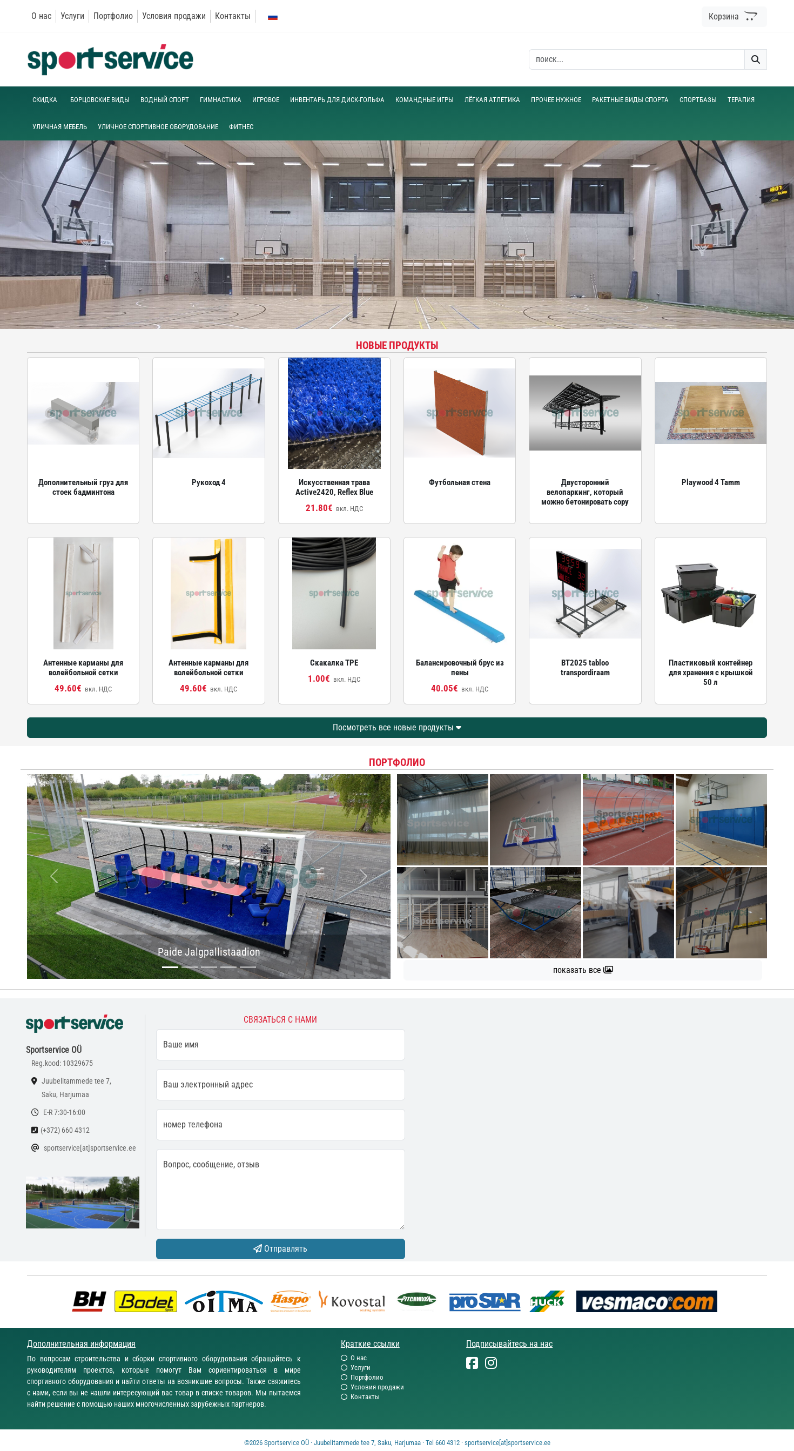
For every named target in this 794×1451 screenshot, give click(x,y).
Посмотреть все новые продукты (397, 727)
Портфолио (113, 16)
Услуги (72, 16)
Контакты (233, 16)
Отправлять (280, 1249)
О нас (41, 16)
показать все (583, 970)
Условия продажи (174, 16)
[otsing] (637, 59)
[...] (170, 967)
